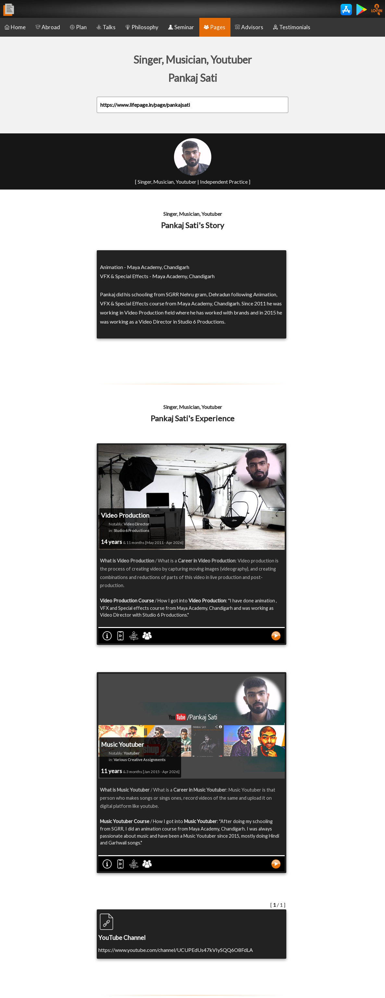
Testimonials (291, 27)
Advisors (249, 27)
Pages (214, 27)
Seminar (181, 27)
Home (15, 27)
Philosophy (141, 27)
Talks (106, 27)
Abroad (47, 27)
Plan (78, 27)
